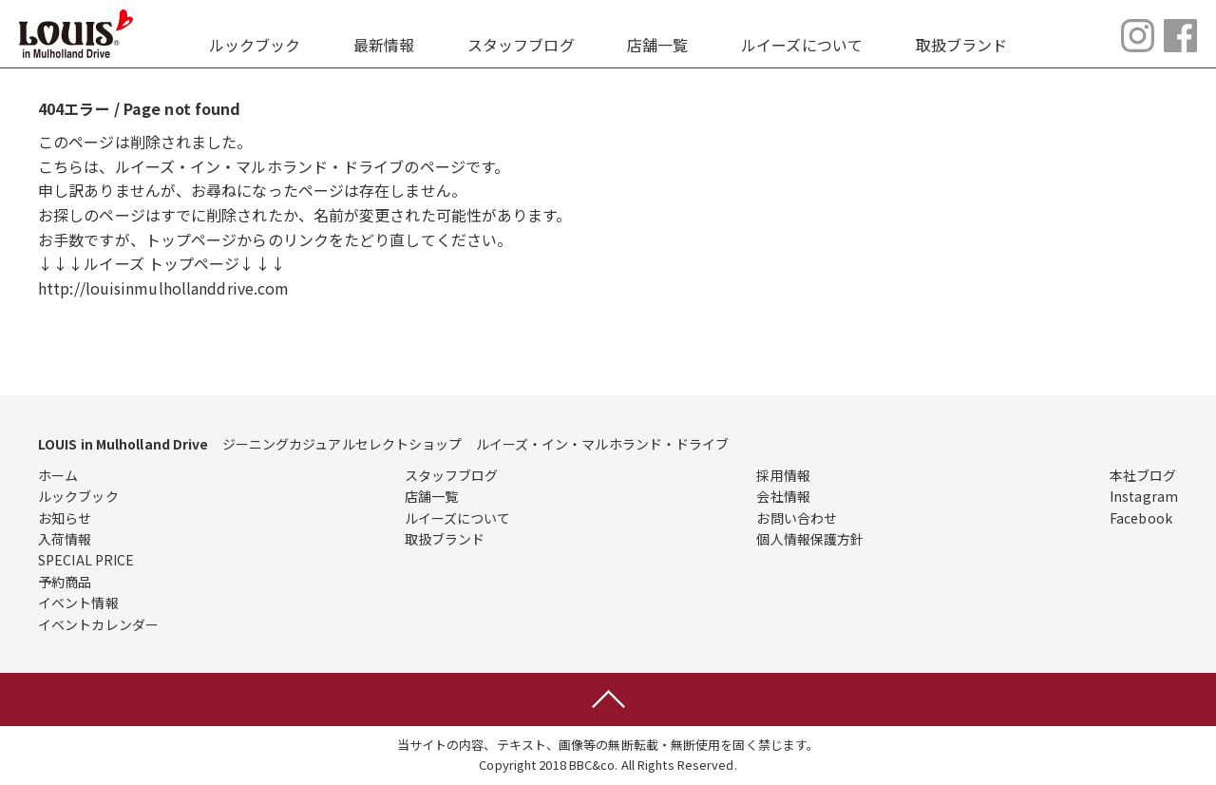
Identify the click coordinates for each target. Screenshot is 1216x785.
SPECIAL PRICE (86, 559)
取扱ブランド (962, 44)
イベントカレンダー (98, 624)
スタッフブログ (521, 44)
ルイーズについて (802, 44)
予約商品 (64, 581)
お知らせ (64, 517)
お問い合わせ (796, 517)
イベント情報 (78, 602)
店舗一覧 (657, 44)
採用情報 (782, 475)
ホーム (58, 475)
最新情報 (383, 44)
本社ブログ (1143, 475)
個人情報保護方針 (810, 538)
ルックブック (255, 44)
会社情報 (782, 496)
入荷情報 (64, 538)
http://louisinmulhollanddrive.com (163, 288)
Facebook (1141, 517)
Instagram (1144, 496)
